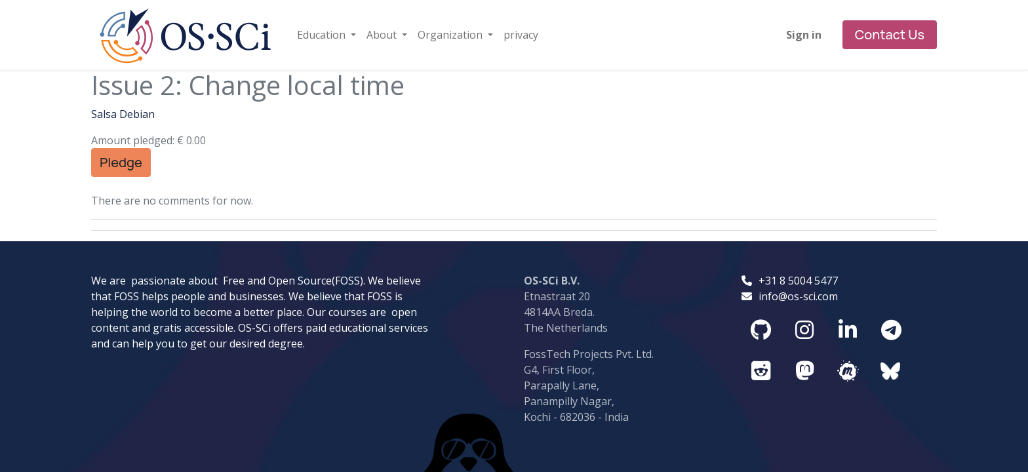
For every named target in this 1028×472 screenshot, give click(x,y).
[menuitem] (521, 35)
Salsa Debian (123, 114)
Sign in (803, 35)
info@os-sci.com (798, 248)
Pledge (121, 162)
